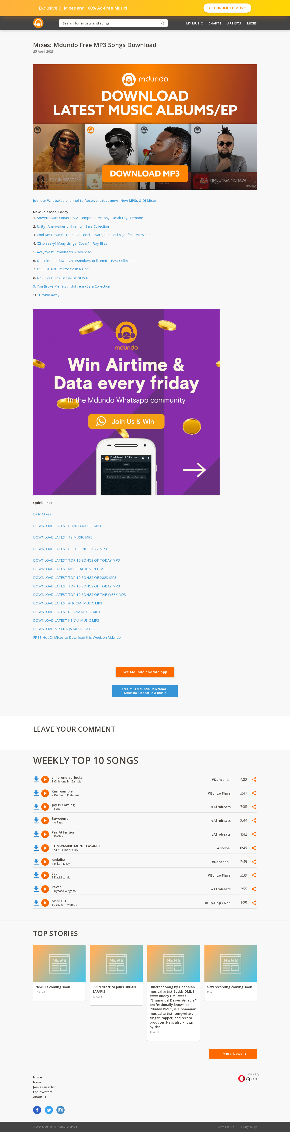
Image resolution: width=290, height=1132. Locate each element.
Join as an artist (44, 1087)
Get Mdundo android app (145, 672)
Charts (214, 23)
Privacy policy (248, 1127)
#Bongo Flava (220, 793)
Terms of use (226, 1127)
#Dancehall (222, 779)
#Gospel (224, 848)
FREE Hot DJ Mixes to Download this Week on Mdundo (77, 637)
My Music (194, 23)
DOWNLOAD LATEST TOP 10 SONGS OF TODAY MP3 (76, 560)
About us (39, 1097)
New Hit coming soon (52, 987)
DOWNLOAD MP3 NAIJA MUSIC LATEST (65, 628)
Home (37, 1077)
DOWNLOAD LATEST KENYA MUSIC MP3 (66, 620)
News (37, 1082)
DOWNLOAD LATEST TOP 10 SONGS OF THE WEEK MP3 (79, 594)
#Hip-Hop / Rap (218, 903)
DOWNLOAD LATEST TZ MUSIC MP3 (63, 537)
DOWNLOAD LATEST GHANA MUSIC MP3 (66, 611)
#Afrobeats (221, 807)
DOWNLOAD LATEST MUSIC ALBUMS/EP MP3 (70, 568)
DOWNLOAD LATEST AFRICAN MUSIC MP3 (67, 603)
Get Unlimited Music (227, 8)
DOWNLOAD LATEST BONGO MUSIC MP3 (67, 525)
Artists (234, 23)
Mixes (252, 23)
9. (35, 286)
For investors (42, 1092)
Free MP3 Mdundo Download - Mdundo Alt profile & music (145, 691)
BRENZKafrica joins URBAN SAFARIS (114, 989)
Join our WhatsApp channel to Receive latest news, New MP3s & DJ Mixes (95, 200)
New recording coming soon (229, 987)
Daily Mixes (42, 514)
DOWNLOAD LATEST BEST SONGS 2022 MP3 (70, 548)
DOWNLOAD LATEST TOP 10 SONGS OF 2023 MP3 (75, 577)
